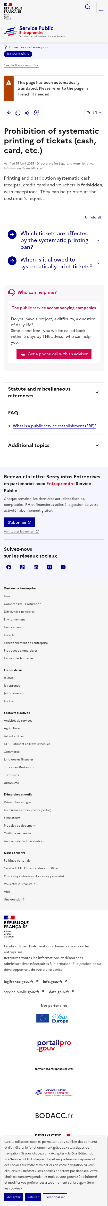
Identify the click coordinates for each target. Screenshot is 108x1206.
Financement (13, 627)
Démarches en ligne (17, 802)
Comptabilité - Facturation (22, 604)
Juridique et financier (18, 759)
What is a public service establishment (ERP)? (54, 426)
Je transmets (12, 693)
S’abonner (19, 522)
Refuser (33, 1197)
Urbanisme (11, 783)
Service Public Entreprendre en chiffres (31, 868)
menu (101, 10)
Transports (11, 775)
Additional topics (28, 445)
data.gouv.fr (61, 992)
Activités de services (18, 720)
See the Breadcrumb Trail (21, 65)
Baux (7, 596)
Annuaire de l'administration (23, 841)
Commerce (12, 752)
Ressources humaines (18, 658)
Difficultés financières (19, 612)
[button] (36, 113)
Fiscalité (9, 635)
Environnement (14, 619)
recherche (87, 7)
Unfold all (93, 217)
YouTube (63, 567)
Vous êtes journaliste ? (19, 884)
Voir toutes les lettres (21, 531)
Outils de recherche (17, 833)
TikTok (22, 567)
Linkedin (36, 567)
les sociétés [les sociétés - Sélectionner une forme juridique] (16, 54)
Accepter (13, 1197)
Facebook (9, 567)
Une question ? (14, 899)
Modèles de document (19, 825)
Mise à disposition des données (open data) (34, 876)
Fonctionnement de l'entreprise (26, 643)
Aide (7, 892)
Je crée (9, 678)
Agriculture (12, 728)
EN (94, 112)
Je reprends (12, 685)
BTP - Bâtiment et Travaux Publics (27, 744)
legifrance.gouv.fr (21, 981)
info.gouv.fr (55, 981)
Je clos (8, 701)
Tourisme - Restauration (20, 767)
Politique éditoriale (17, 860)
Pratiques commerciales (20, 650)
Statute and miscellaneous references (39, 392)
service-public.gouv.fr (24, 992)
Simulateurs (12, 818)
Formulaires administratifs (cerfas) (27, 810)
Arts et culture (14, 736)
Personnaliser (55, 1197)
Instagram (49, 567)
